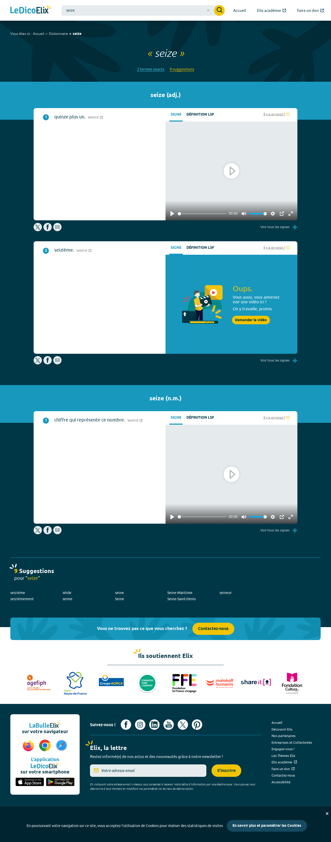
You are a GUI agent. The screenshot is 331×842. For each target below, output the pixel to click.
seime (67, 599)
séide (67, 593)
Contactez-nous (213, 629)
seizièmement (22, 599)
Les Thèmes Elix (283, 756)
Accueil (38, 34)
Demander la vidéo (251, 320)
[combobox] (143, 10)
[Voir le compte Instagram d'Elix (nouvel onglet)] (140, 724)
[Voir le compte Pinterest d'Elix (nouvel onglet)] (197, 724)
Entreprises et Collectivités (292, 742)
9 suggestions (182, 69)
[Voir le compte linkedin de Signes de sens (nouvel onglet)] (154, 724)
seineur (226, 593)
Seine (119, 599)
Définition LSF (200, 114)
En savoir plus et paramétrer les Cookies (266, 825)
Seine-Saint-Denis (181, 599)
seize (77, 34)
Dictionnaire (58, 34)
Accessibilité (281, 782)
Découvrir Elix (282, 729)
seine (119, 593)
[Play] (172, 213)
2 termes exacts (150, 69)
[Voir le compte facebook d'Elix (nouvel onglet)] (126, 724)
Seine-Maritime (179, 593)
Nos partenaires (284, 736)
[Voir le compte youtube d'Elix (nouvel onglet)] (168, 724)
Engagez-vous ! (283, 749)
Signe (176, 114)
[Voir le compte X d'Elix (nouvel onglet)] (183, 724)
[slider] (202, 213)
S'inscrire (226, 770)
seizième (17, 593)
